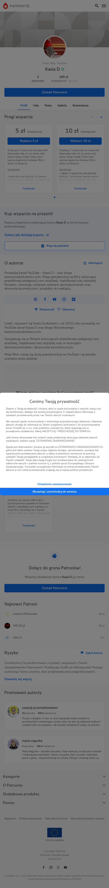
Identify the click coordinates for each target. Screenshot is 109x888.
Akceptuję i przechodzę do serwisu (54, 491)
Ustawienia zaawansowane (54, 484)
